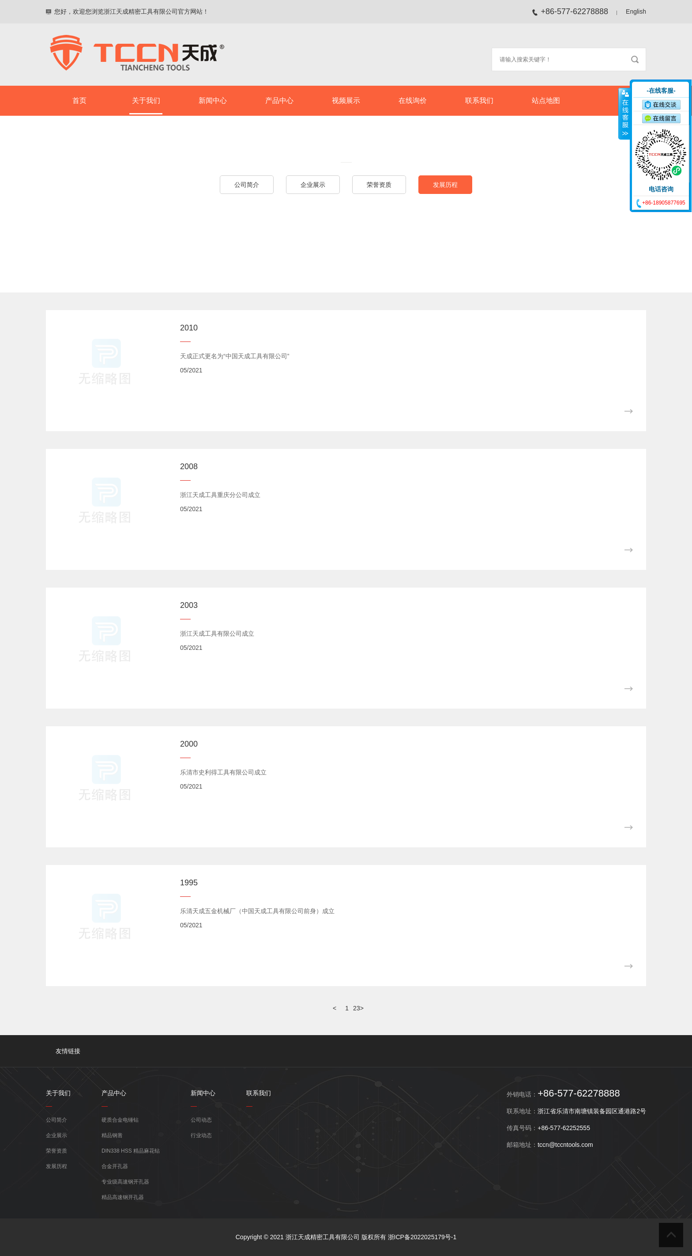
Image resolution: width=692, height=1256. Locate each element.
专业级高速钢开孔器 (125, 1182)
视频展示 (346, 100)
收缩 (624, 113)
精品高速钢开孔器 (123, 1197)
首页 (79, 100)
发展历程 (445, 184)
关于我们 (146, 100)
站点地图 (546, 100)
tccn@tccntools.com (565, 1144)
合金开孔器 (115, 1166)
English (636, 11)
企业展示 (313, 184)
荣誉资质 (379, 184)
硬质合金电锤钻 (120, 1120)
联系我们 (479, 100)
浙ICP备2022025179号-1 (422, 1237)
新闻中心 (213, 100)
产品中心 (279, 100)
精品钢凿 (112, 1135)
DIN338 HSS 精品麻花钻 (131, 1151)
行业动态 (201, 1135)
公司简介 (246, 184)
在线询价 (413, 100)
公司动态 (201, 1120)
